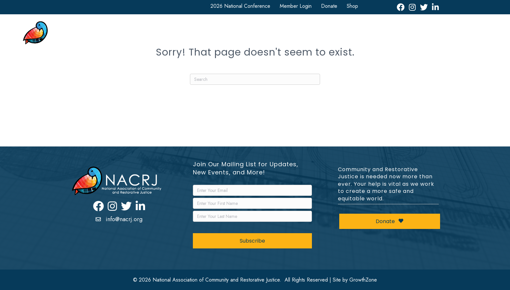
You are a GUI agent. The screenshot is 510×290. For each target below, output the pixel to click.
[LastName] (252, 216)
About (159, 34)
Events (357, 34)
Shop (352, 6)
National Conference (204, 34)
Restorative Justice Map (452, 34)
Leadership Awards (395, 34)
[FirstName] (252, 203)
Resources (296, 34)
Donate (329, 6)
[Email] (252, 190)
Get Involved (255, 34)
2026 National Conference (240, 6)
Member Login (296, 6)
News (328, 34)
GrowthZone (363, 280)
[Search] (255, 79)
